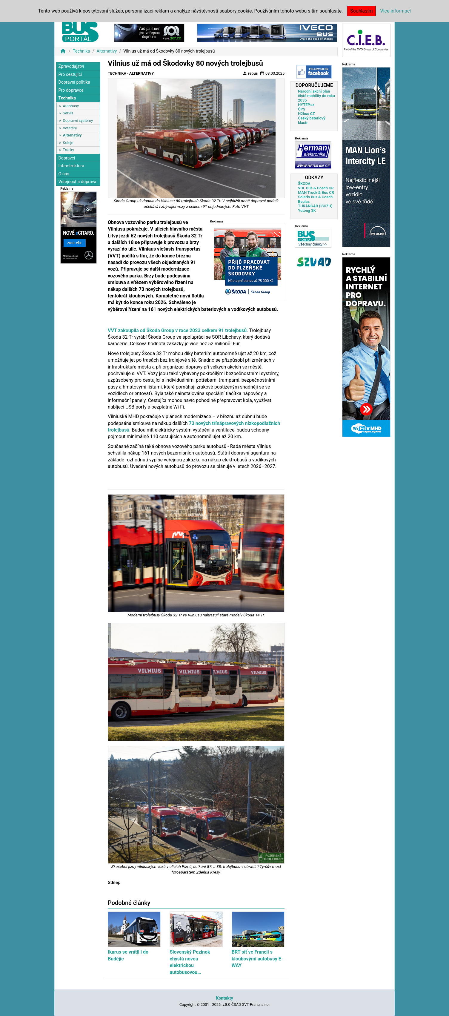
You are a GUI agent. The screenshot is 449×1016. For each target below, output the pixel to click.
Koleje (68, 142)
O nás (63, 174)
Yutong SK (307, 210)
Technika (81, 51)
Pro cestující (70, 74)
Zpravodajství (71, 66)
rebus (250, 73)
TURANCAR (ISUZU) (315, 206)
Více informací (395, 11)
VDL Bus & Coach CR (315, 188)
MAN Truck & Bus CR (316, 192)
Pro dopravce (70, 90)
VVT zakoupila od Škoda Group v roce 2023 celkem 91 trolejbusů (177, 330)
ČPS (301, 109)
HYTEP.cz (306, 104)
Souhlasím (361, 11)
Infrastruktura (71, 165)
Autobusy (71, 106)
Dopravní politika (74, 82)
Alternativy (106, 51)
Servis (68, 113)
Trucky (68, 150)
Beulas (304, 201)
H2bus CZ (306, 113)
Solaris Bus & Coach (315, 197)
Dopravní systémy (78, 120)
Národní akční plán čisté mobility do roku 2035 (316, 95)
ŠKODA (304, 183)
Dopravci (66, 158)
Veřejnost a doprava (77, 181)
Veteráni (70, 128)
